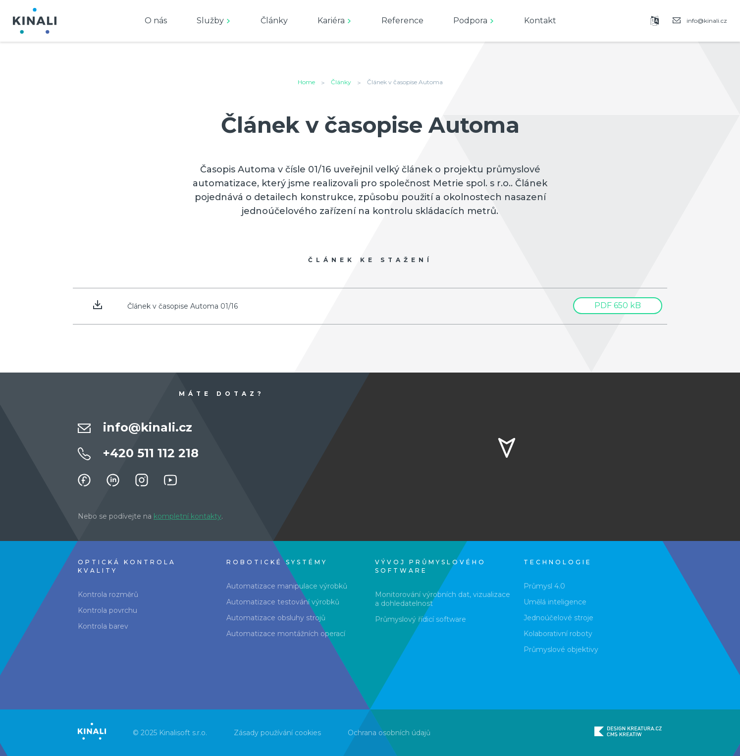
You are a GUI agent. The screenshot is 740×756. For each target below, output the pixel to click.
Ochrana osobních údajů (389, 732)
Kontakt (540, 20)
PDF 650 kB (617, 305)
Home (306, 82)
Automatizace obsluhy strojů (275, 617)
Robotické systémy (276, 562)
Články (274, 20)
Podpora (470, 20)
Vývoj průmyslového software (430, 566)
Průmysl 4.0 (544, 586)
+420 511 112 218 (151, 453)
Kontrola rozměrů (108, 594)
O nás (156, 20)
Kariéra (331, 20)
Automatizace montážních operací (285, 633)
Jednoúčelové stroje (558, 617)
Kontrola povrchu (107, 610)
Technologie (558, 562)
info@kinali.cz (147, 427)
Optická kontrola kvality (127, 566)
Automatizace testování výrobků (282, 601)
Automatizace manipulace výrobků (286, 586)
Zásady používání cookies (277, 732)
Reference (402, 20)
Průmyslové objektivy (561, 649)
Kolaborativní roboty (558, 633)
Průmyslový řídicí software (420, 619)
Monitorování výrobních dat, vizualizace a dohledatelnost (442, 599)
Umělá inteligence (555, 601)
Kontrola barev (103, 626)
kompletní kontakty (187, 516)
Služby (210, 20)
